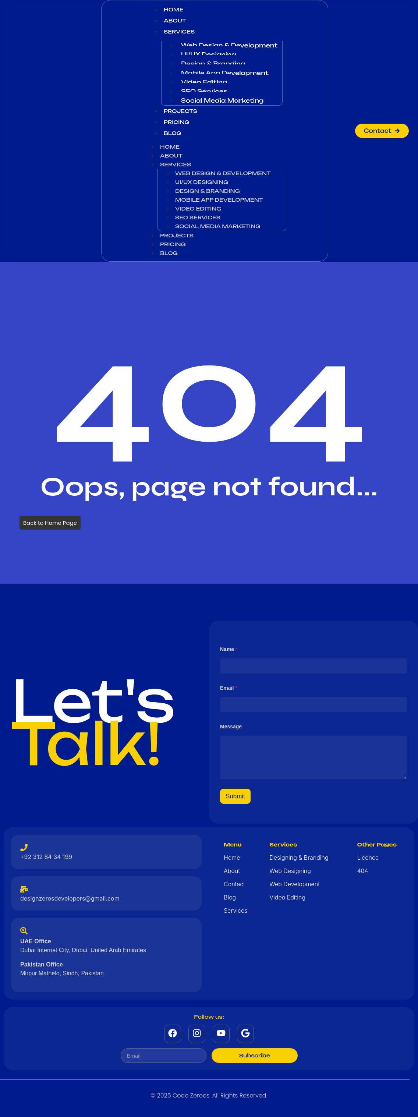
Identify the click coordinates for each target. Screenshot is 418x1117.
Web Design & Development (229, 45)
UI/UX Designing (208, 54)
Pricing (176, 122)
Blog (172, 133)
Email (228, 688)
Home (173, 9)
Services (179, 31)
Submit (235, 796)
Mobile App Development (225, 73)
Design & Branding (213, 63)
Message (231, 726)
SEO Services (204, 91)
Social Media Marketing (222, 100)
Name (228, 649)
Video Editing (204, 82)
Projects (180, 111)
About (175, 20)
